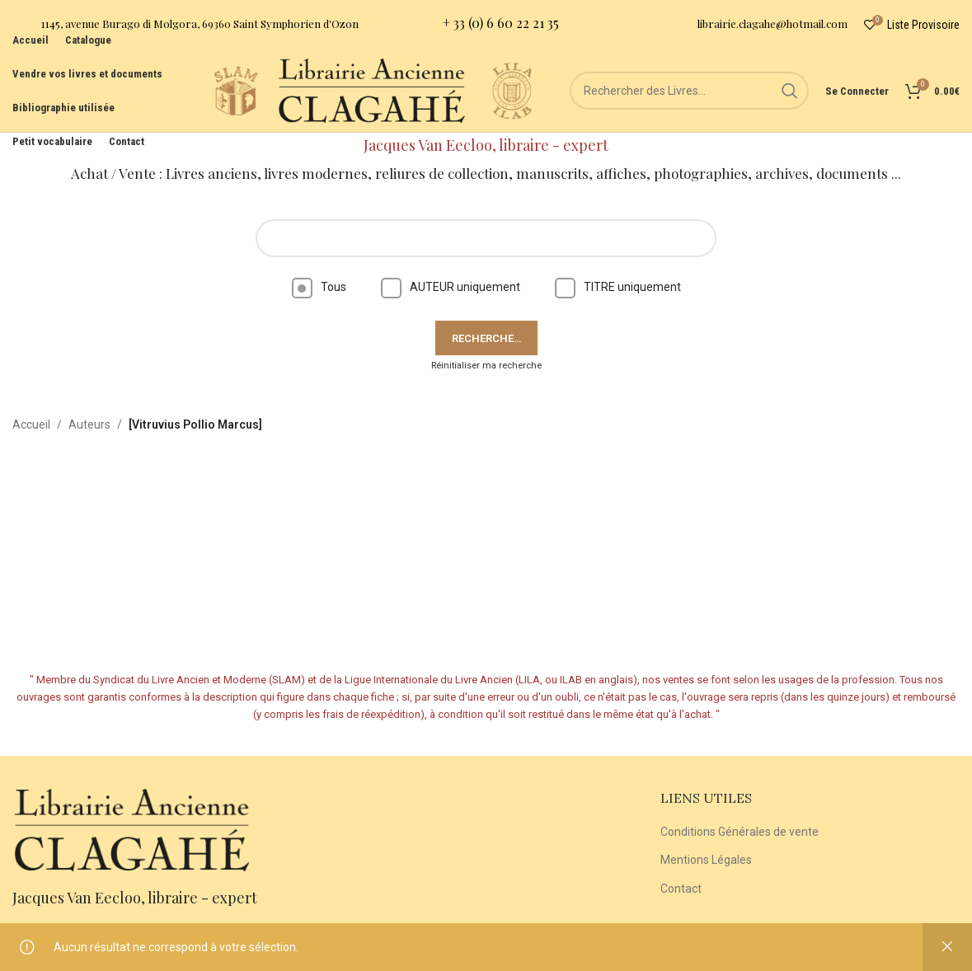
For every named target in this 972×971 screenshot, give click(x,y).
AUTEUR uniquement (450, 287)
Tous (319, 287)
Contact (681, 888)
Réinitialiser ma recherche (486, 365)
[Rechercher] (689, 91)
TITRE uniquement (618, 287)
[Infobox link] (185, 25)
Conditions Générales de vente (739, 831)
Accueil (31, 424)
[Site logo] (236, 89)
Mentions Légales (706, 859)
